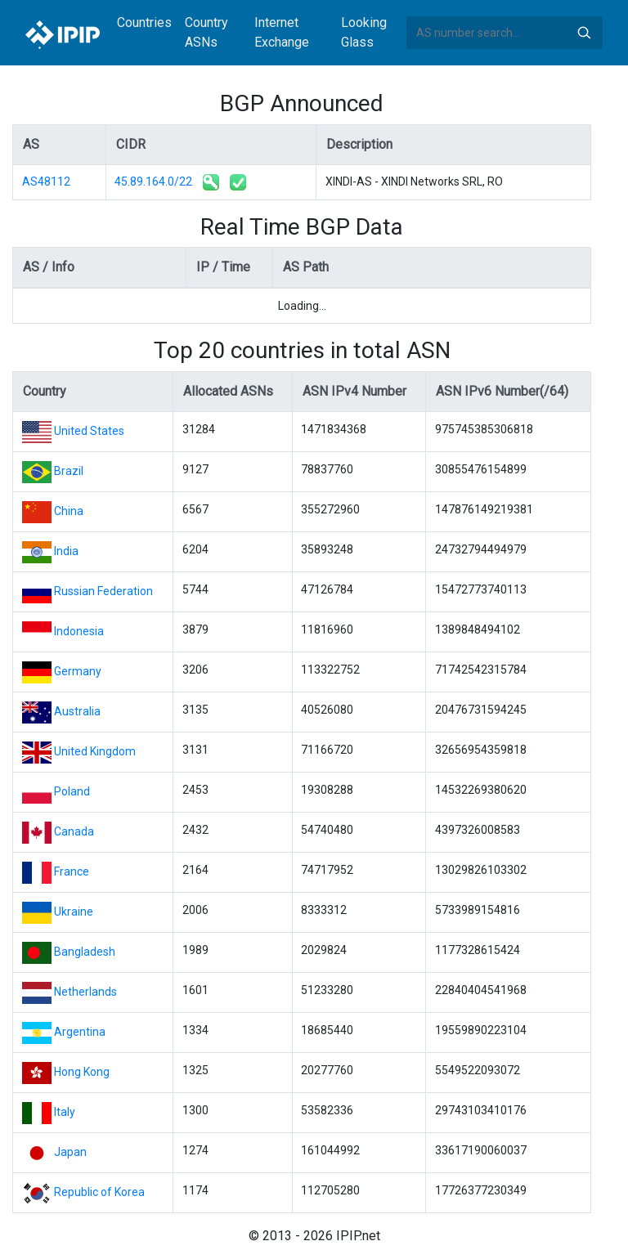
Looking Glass (364, 32)
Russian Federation (103, 591)
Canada (74, 831)
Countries (144, 22)
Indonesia (79, 631)
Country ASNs (206, 32)
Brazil (68, 470)
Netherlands (85, 991)
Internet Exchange (281, 32)
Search (584, 33)
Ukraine (73, 911)
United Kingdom (95, 751)
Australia (77, 711)
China (68, 510)
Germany (77, 671)
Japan (70, 1151)
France (71, 871)
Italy (64, 1111)
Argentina (79, 1031)
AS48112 (46, 181)
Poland (72, 791)
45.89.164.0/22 (153, 181)
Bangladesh (84, 951)
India (66, 551)
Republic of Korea (99, 1192)
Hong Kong (82, 1071)
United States (89, 430)
